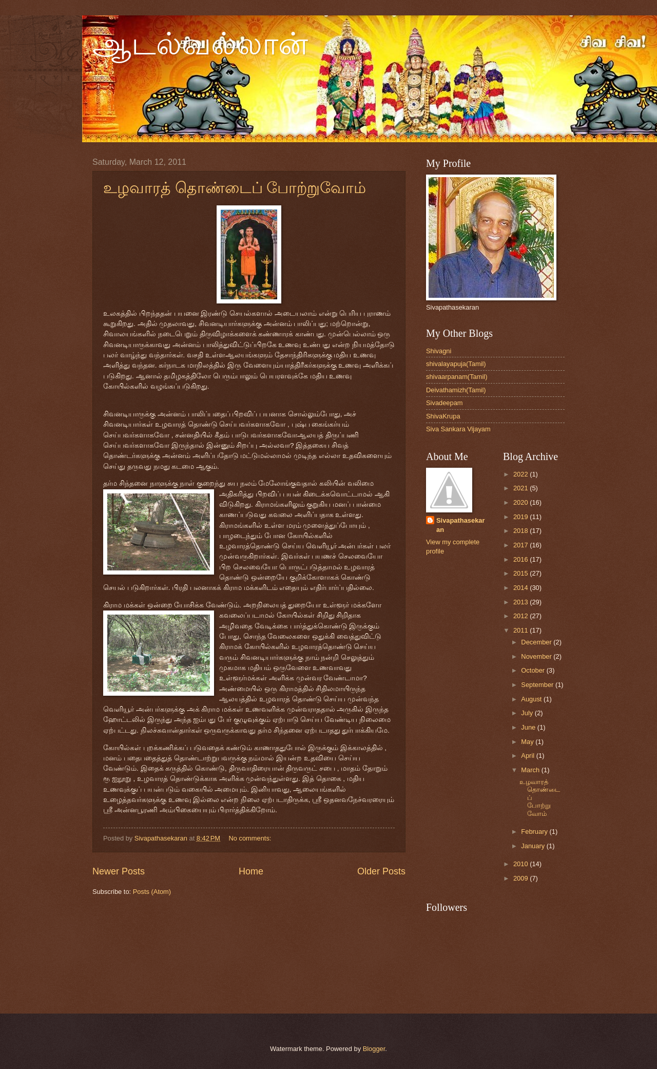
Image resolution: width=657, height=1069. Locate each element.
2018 (521, 530)
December (537, 642)
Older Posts (381, 871)
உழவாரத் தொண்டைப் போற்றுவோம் (234, 187)
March (531, 770)
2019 (521, 517)
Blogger (374, 1049)
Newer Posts (118, 871)
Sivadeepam (444, 403)
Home (251, 871)
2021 (521, 488)
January (533, 846)
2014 (521, 587)
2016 (521, 559)
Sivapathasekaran (460, 525)
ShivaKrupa (443, 416)
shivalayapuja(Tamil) (456, 364)
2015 (521, 573)
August (532, 699)
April (528, 755)
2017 (521, 545)
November (537, 656)
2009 (521, 878)
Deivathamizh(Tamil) (456, 390)
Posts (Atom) (152, 891)
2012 (521, 616)
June (529, 727)
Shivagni (438, 351)
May (528, 742)
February (535, 831)
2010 (521, 864)
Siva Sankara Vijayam (458, 429)
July (527, 713)
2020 (521, 502)
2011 (521, 630)
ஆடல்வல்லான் (200, 44)
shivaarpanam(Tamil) (457, 376)
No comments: (250, 838)
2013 (521, 602)
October (533, 670)
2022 (521, 474)
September (538, 685)
